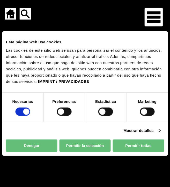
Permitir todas (138, 145)
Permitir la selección (85, 145)
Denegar (31, 145)
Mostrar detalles (138, 130)
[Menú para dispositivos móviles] (153, 17)
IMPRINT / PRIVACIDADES (63, 81)
